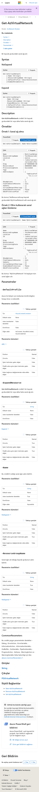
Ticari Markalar (6, 789)
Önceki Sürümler (16, 780)
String (32, 407)
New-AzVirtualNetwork (14, 688)
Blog (25, 780)
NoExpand (6, 515)
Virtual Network (23, 17)
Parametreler (8, 45)
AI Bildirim (5, 780)
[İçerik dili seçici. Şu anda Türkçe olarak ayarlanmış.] (6, 770)
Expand (5, 429)
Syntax (6, 37)
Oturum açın (33, 3)
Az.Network (11, 17)
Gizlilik (17, 783)
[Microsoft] (19, 2)
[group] (19, 78)
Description (7, 40)
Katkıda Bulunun (7, 783)
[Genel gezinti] (2, 3)
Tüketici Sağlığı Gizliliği (9, 786)
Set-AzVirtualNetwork (13, 694)
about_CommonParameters (11, 658)
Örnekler (7, 42)
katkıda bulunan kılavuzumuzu (15, 717)
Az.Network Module (13, 29)
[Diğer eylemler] (35, 17)
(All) (4, 344)
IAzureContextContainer (23, 313)
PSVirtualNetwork (10, 678)
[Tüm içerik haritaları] (3, 17)
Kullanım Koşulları (25, 786)
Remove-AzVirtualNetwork (15, 691)
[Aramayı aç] (26, 3)
